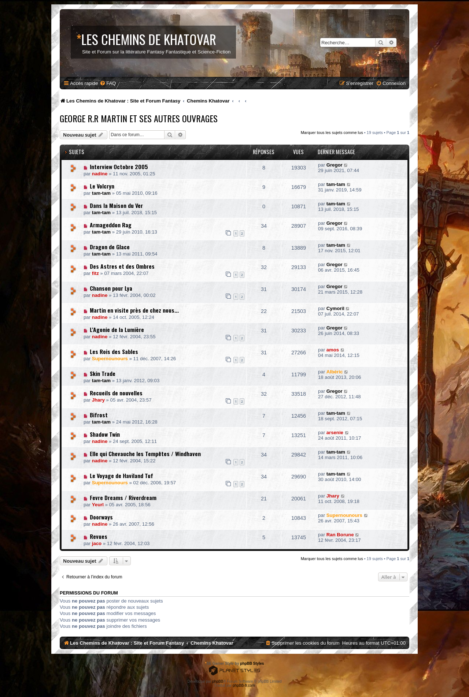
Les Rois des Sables (114, 351)
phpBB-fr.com (244, 685)
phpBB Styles (252, 663)
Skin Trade (102, 373)
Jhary (98, 400)
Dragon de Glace (110, 246)
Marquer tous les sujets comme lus (332, 132)
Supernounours (110, 358)
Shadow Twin (105, 434)
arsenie (334, 432)
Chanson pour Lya (111, 288)
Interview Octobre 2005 (119, 166)
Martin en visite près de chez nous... (134, 310)
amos (332, 350)
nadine (100, 173)
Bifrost (99, 414)
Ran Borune (340, 534)
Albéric (334, 371)
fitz (95, 273)
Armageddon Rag (111, 224)
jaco (96, 543)
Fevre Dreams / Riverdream (123, 497)
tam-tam (101, 193)
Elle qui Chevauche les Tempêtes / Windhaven (145, 453)
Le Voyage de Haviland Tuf (121, 475)
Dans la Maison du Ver (116, 205)
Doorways (101, 516)
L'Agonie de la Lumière (117, 329)
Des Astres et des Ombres (122, 266)
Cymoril (335, 308)
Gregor (334, 165)
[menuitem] (108, 83)
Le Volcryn (102, 186)
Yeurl (98, 504)
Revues (98, 536)
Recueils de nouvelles (116, 392)
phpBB (217, 681)
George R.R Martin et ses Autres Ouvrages (139, 118)
